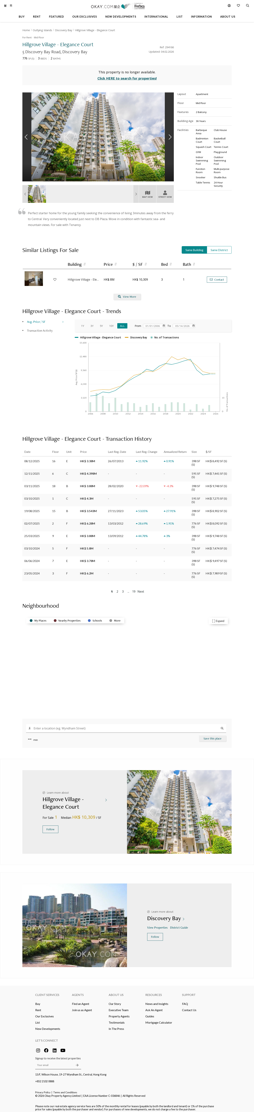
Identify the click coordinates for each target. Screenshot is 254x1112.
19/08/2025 (32, 508)
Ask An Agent (154, 1007)
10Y (111, 323)
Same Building (194, 247)
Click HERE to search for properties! (127, 76)
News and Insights (156, 1001)
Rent (38, 1007)
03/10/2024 (32, 545)
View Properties (157, 925)
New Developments (47, 1026)
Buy (37, 1001)
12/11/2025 (32, 471)
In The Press (116, 1026)
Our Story (115, 1001)
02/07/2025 (32, 521)
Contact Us (189, 1007)
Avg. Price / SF (36, 319)
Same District (219, 247)
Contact (217, 277)
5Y (101, 323)
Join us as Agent (82, 1007)
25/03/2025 (32, 533)
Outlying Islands (42, 30)
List (37, 1020)
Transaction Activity (40, 328)
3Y (91, 323)
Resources (153, 992)
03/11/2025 (32, 483)
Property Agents (119, 1013)
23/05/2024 (32, 570)
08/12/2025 (32, 458)
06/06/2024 (32, 558)
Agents (78, 992)
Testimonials (117, 1020)
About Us (116, 992)
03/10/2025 (32, 496)
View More (127, 294)
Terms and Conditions (65, 1089)
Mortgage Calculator (158, 1020)
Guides (149, 1013)
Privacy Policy (42, 1089)
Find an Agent (80, 1001)
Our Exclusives (44, 1013)
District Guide (179, 925)
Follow (50, 827)
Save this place (213, 736)
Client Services (47, 992)
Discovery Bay (63, 30)
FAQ (185, 1001)
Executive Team (118, 1007)
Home (26, 30)
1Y (82, 323)
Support (189, 992)
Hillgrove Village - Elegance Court (95, 30)
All (122, 323)
